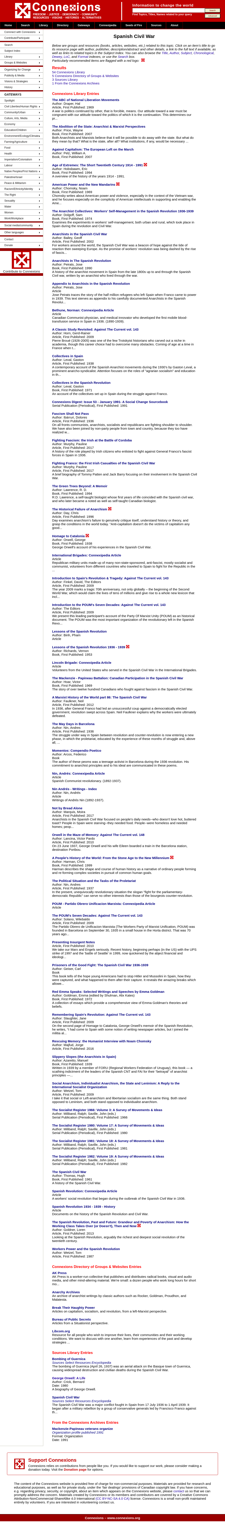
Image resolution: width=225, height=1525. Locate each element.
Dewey (57, 56)
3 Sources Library (65, 79)
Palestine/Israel (13, 177)
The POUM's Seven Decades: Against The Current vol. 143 (97, 915)
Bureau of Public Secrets (71, 1319)
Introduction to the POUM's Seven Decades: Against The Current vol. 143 (109, 605)
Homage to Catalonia (70, 536)
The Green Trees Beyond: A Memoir (79, 486)
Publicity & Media (14, 75)
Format (83, 56)
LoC (67, 56)
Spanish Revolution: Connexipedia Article (84, 1191)
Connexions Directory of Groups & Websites (90, 1267)
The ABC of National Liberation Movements (85, 100)
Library (43, 25)
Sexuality (9, 200)
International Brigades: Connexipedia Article (86, 555)
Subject (186, 53)
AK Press (59, 1273)
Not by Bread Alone (67, 808)
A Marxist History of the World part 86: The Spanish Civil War (99, 697)
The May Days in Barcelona (73, 724)
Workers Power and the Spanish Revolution (86, 1249)
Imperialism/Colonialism (18, 159)
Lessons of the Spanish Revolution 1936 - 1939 (90, 647)
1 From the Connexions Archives (75, 83)
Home (8, 25)
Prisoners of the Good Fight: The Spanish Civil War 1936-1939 (100, 965)
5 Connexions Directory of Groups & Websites (85, 76)
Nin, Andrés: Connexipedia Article (78, 773)
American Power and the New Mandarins (85, 184)
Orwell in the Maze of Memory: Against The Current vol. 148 (98, 835)
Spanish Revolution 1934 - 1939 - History (83, 1206)
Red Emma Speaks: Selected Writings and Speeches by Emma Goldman (108, 991)
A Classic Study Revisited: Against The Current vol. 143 (95, 329)
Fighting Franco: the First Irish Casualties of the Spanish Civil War (103, 463)
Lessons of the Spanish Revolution (79, 631)
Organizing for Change (17, 69)
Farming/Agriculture (15, 141)
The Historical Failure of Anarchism (81, 509)
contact (179, 1491)
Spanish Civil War (66, 1397)
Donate (8, 245)
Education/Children (15, 130)
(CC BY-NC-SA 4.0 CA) (113, 1498)
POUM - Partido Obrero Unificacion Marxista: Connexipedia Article (103, 904)
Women (8, 212)
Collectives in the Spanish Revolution (81, 382)
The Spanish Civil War (69, 1172)
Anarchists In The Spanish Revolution (81, 260)
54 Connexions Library (68, 72)
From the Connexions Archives (78, 1422)
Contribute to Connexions (21, 262)
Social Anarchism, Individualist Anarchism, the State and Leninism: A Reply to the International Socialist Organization (116, 1085)
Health (8, 153)
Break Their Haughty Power (73, 1307)
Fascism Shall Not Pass (70, 413)
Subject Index (12, 50)
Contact (8, 239)
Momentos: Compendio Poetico (76, 750)
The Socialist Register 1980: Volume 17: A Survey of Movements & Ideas (108, 1125)
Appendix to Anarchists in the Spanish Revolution (91, 283)
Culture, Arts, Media (15, 118)
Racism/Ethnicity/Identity (18, 188)
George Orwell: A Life (68, 1378)
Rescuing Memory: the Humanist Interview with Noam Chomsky (101, 1041)
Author (174, 53)
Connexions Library (69, 94)
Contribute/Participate (16, 37)
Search (25, 25)
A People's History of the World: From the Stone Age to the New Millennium (112, 858)
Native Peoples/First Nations (20, 171)
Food (7, 147)
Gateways (84, 25)
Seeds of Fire (133, 25)
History (8, 87)
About (174, 25)
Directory (63, 25)
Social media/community (18, 225)
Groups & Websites (15, 62)
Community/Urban (15, 112)
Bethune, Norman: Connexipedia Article (83, 310)
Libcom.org (61, 1331)
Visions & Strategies (16, 81)
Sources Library (66, 1353)
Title (165, 53)
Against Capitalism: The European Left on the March (92, 149)
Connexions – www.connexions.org (112, 1518)
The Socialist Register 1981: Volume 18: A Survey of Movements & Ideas (108, 1141)
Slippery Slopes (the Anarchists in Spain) (84, 1056)
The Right (10, 194)
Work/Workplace (14, 218)
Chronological (204, 53)
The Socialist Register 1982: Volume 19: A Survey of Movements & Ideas (108, 1156)
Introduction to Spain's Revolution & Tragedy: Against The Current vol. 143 (110, 578)
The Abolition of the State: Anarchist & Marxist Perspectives (98, 126)
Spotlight (9, 100)
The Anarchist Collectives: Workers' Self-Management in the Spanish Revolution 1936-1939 (123, 211)
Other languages (14, 232)
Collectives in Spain (67, 356)
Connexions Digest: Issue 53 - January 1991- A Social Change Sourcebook (110, 402)
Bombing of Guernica (68, 1359)
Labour (8, 165)
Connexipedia (107, 25)
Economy (9, 124)
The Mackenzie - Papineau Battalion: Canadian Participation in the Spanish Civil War (117, 678)
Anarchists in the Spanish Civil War (79, 234)
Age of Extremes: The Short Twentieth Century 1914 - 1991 (99, 165)
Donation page (75, 1469)
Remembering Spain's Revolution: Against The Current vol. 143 (101, 1014)
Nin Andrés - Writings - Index (74, 789)
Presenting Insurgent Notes (73, 942)
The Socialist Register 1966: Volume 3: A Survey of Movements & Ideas (107, 1110)
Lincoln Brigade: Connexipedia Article (81, 662)
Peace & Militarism (15, 183)
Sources (156, 25)
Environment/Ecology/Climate (21, 135)
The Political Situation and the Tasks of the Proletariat (94, 881)
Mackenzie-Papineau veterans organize (82, 1429)
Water (7, 206)
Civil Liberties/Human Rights (20, 106)
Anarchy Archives (66, 1292)
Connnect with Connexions (20, 32)
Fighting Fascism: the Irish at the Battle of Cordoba (92, 440)
